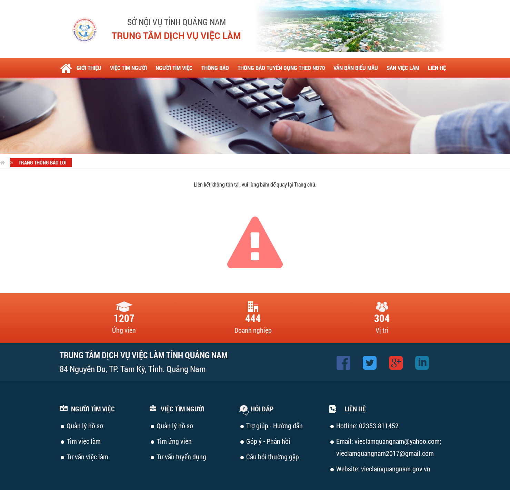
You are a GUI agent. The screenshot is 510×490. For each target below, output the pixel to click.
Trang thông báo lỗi (43, 162)
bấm (264, 184)
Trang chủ (304, 184)
